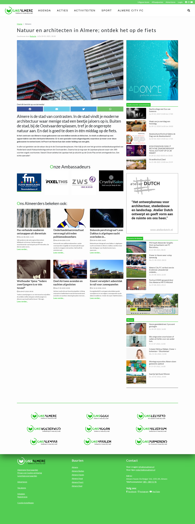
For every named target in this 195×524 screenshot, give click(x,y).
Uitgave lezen (143, 2)
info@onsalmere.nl (146, 467)
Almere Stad (77, 486)
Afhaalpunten (157, 2)
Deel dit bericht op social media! (30, 104)
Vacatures (21, 488)
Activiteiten (85, 10)
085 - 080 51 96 (150, 482)
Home (19, 24)
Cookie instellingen (25, 503)
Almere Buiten (78, 471)
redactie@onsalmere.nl (145, 470)
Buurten (77, 460)
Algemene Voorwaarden (27, 470)
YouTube (156, 491)
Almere (75, 467)
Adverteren (170, 2)
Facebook (132, 491)
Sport (106, 10)
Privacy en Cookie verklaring (29, 473)
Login (180, 2)
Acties (62, 10)
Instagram (144, 491)
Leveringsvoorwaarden (27, 476)
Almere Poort (77, 482)
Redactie (33, 36)
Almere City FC (131, 10)
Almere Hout (77, 478)
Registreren (22, 497)
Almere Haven (78, 474)
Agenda (44, 10)
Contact (132, 460)
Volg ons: (131, 488)
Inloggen (21, 494)
